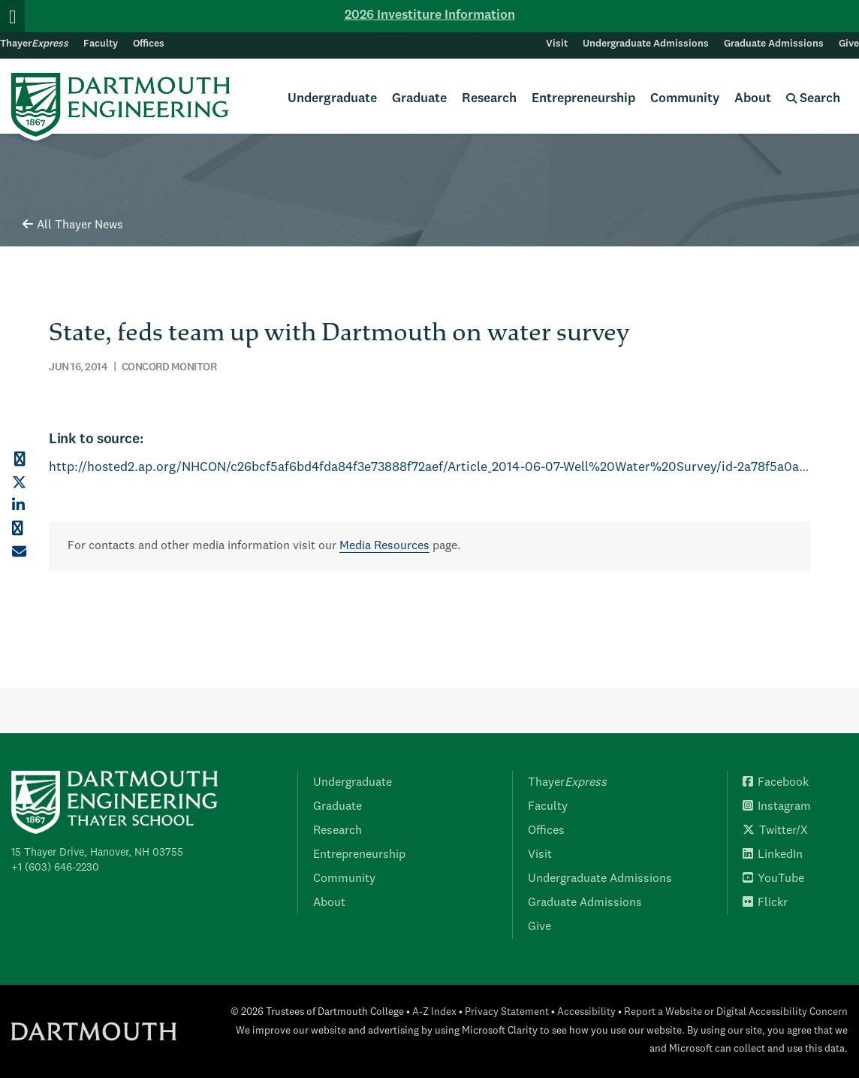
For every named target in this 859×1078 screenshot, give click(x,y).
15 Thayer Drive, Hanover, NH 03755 (97, 852)
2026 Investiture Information (430, 15)
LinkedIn (773, 855)
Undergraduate (332, 98)
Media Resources (384, 546)
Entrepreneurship (583, 98)
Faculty (100, 44)
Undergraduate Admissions (646, 44)
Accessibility (586, 1012)
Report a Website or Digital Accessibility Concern (736, 1012)
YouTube (773, 879)
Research (489, 98)
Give (849, 44)
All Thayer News (73, 225)
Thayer (34, 44)
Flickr (765, 903)
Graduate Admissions (774, 44)
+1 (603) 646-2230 (55, 867)
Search (813, 98)
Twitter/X (775, 831)
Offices (148, 44)
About (752, 98)
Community (684, 98)
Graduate (419, 98)
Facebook (776, 783)
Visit (557, 44)
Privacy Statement (507, 1012)
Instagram (777, 807)
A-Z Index (434, 1012)
